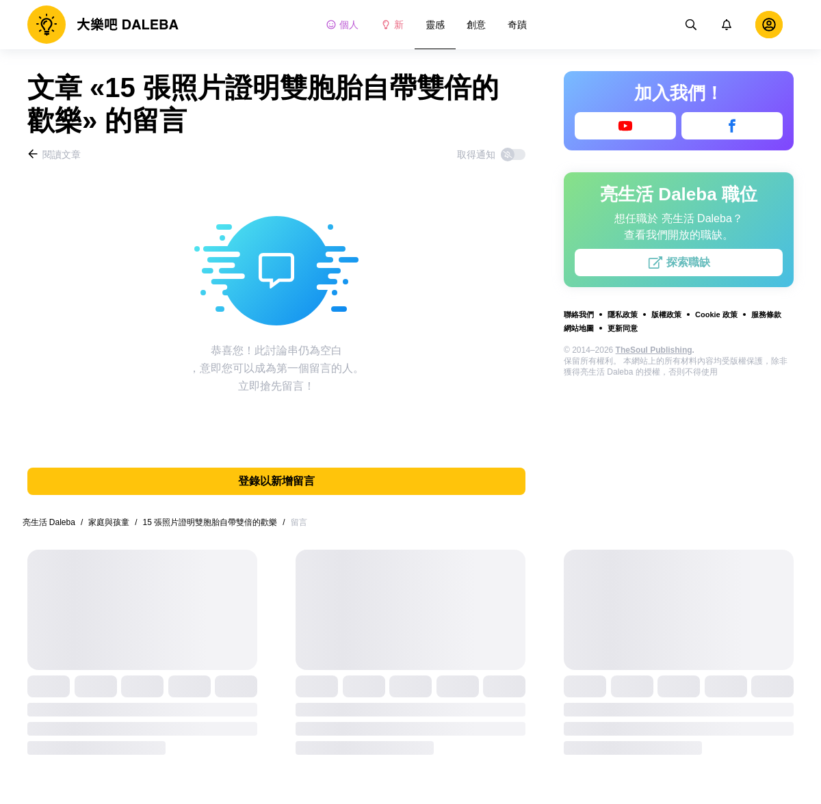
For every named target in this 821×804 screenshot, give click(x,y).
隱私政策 (623, 314)
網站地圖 (579, 328)
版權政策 (666, 314)
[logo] (103, 24)
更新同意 (623, 328)
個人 (342, 24)
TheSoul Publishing (654, 350)
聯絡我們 (579, 314)
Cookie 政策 (716, 314)
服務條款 (766, 314)
